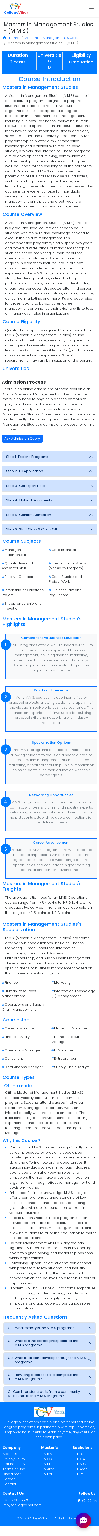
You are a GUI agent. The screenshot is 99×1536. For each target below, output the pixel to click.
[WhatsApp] (83, 1500)
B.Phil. (81, 1473)
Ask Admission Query (22, 438)
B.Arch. (82, 1469)
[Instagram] (89, 1500)
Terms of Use (14, 1469)
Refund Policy (14, 1463)
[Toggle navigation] (91, 8)
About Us (10, 1453)
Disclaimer (12, 1473)
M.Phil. (48, 1473)
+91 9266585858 (17, 1500)
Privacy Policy (14, 1459)
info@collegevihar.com (22, 1504)
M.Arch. (49, 1469)
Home (11, 37)
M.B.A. (48, 1453)
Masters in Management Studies (51, 37)
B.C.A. (81, 1459)
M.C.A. (48, 1459)
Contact (9, 1484)
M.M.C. (49, 1463)
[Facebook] (79, 1500)
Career (9, 1479)
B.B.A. (81, 1453)
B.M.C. (81, 1463)
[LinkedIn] (95, 1500)
